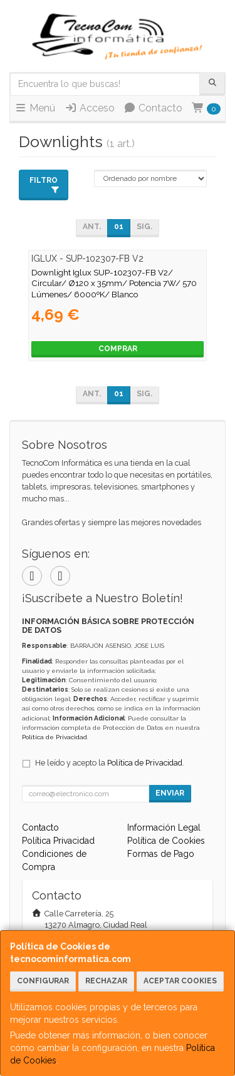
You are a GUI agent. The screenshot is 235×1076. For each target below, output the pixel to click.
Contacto (152, 108)
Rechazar (106, 980)
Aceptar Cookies (180, 980)
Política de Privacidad (54, 737)
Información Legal (164, 827)
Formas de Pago (160, 854)
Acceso (90, 108)
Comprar (117, 348)
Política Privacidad (58, 841)
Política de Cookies (166, 841)
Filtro (44, 184)
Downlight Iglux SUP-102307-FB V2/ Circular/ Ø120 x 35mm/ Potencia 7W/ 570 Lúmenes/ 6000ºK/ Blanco (114, 283)
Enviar (169, 793)
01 (118, 226)
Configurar (43, 980)
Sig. (144, 226)
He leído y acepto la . (109, 762)
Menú (34, 108)
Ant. (92, 226)
